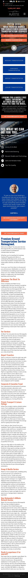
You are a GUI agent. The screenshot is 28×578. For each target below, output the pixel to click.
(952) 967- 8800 (14, 8)
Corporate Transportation (14, 69)
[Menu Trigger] (24, 14)
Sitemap (17, 576)
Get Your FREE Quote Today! (14, 36)
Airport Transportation (14, 78)
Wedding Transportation (14, 60)
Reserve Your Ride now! (14, 40)
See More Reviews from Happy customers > (14, 218)
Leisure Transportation (14, 87)
